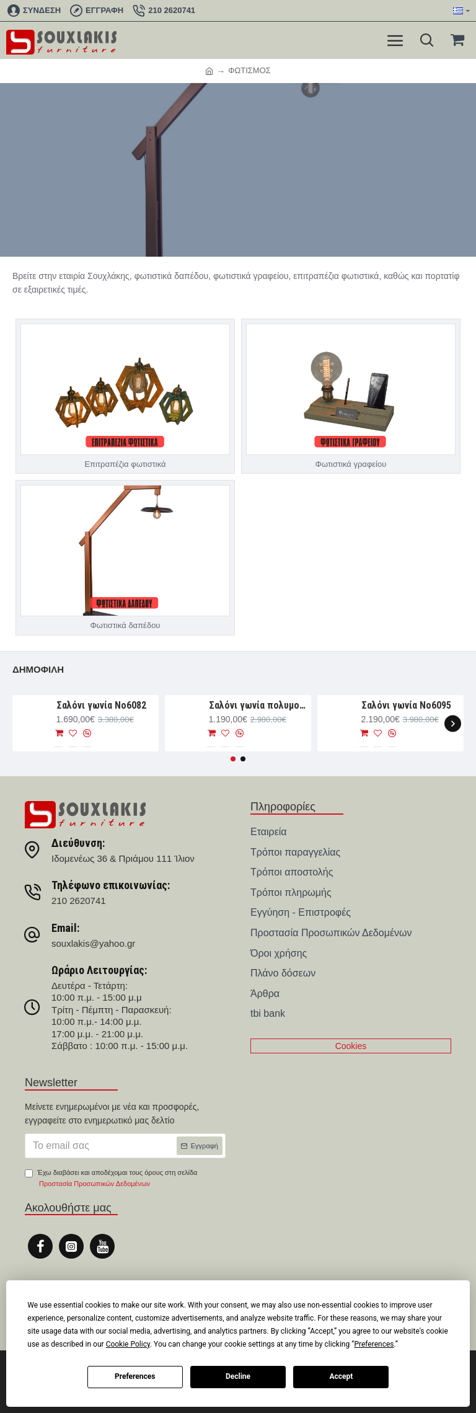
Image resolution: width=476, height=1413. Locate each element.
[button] (453, 723)
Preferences (135, 1376)
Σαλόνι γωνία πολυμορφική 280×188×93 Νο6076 (258, 705)
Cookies (351, 1046)
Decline (238, 1376)
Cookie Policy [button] (128, 1344)
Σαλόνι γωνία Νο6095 (406, 705)
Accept (341, 1376)
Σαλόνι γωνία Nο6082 (101, 705)
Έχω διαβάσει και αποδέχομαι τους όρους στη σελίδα (111, 1179)
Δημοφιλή (38, 669)
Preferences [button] (374, 1344)
